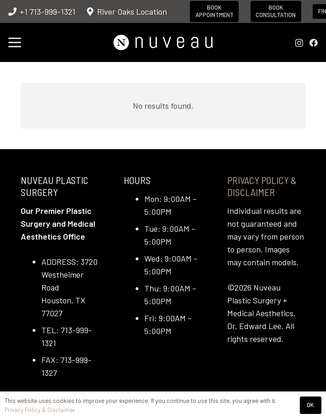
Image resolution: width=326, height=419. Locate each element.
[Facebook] (313, 43)
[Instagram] (299, 43)
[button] (15, 42)
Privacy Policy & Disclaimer (262, 186)
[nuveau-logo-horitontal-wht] (163, 42)
